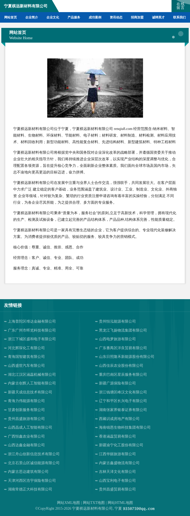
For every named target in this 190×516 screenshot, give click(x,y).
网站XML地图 (68, 503)
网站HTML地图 (120, 503)
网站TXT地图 (94, 503)
